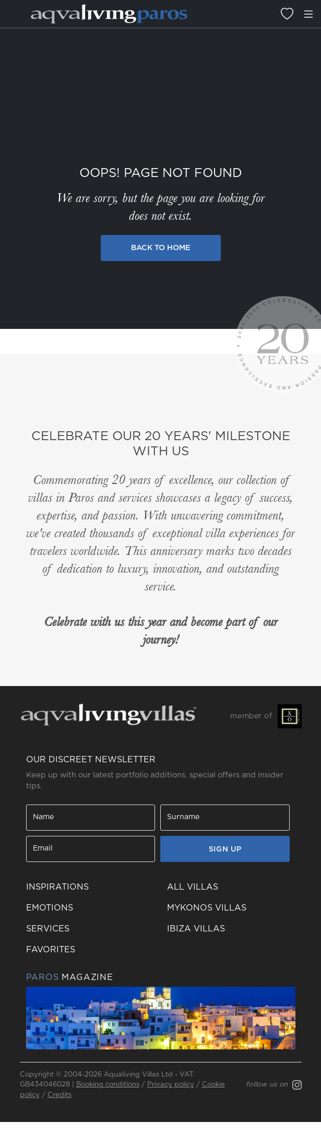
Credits (59, 1095)
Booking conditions (107, 1084)
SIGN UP (225, 849)
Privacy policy (170, 1084)
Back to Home (161, 248)
